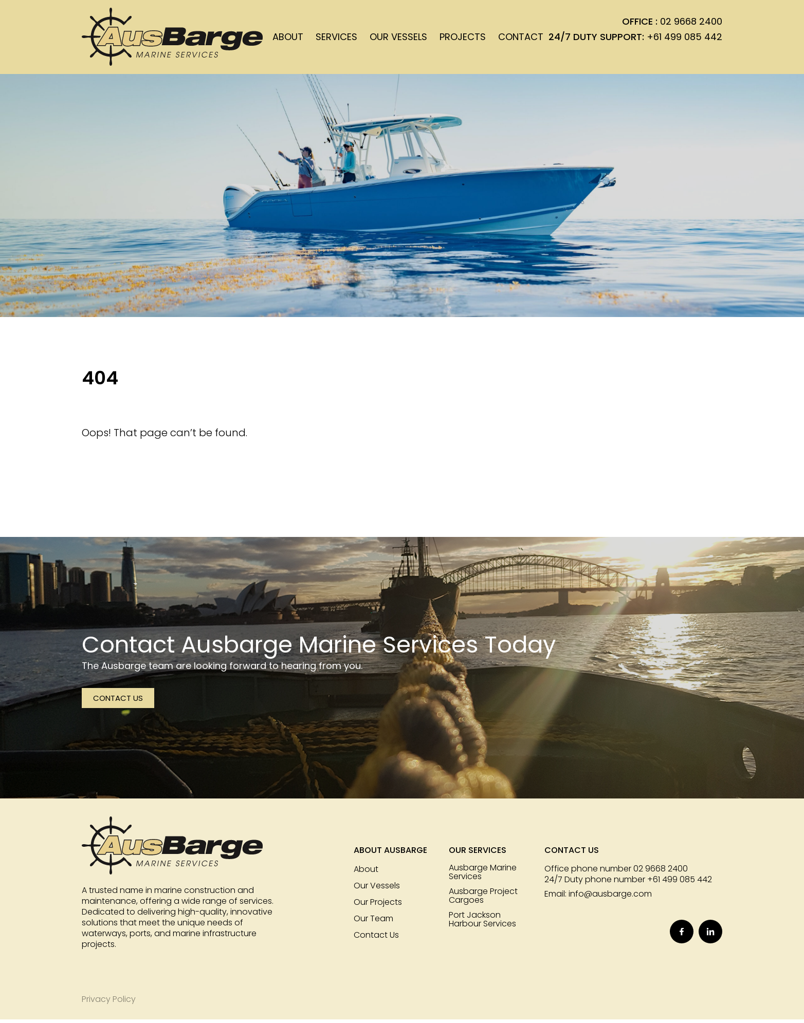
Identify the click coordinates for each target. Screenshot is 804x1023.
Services (336, 38)
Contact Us (118, 702)
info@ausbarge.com (610, 898)
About (287, 38)
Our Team (373, 922)
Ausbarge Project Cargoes (483, 899)
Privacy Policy (109, 1002)
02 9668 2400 (691, 23)
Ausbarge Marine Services (483, 876)
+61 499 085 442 (684, 38)
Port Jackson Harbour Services (482, 923)
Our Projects (378, 906)
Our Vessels (398, 38)
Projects (463, 38)
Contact (520, 38)
